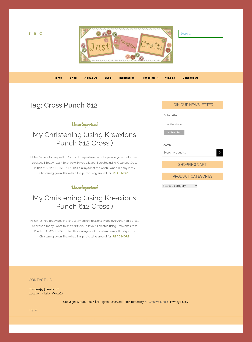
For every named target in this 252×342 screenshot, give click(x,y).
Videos (170, 77)
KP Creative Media (156, 302)
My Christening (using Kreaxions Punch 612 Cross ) (84, 138)
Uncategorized (84, 124)
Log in (33, 310)
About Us (91, 77)
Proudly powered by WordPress (100, 318)
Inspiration (127, 77)
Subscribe (170, 115)
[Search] (219, 152)
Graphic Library (162, 318)
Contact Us (190, 77)
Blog (108, 77)
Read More (121, 173)
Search (166, 145)
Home (58, 77)
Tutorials (149, 77)
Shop (73, 77)
